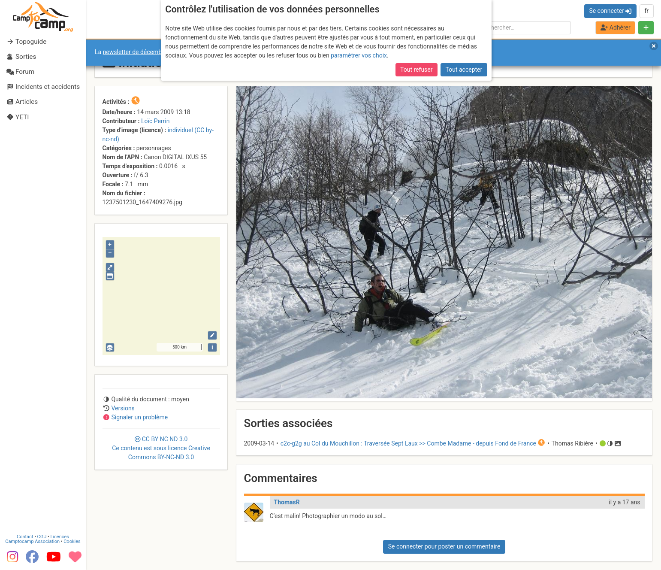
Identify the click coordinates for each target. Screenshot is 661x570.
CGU (42, 536)
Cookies (71, 541)
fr (646, 10)
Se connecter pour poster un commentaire (444, 546)
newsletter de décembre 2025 (142, 52)
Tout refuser (416, 69)
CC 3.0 (161, 448)
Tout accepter (464, 69)
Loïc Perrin (155, 121)
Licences (60, 536)
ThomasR (287, 502)
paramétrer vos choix (359, 55)
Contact (25, 536)
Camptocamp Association (32, 541)
